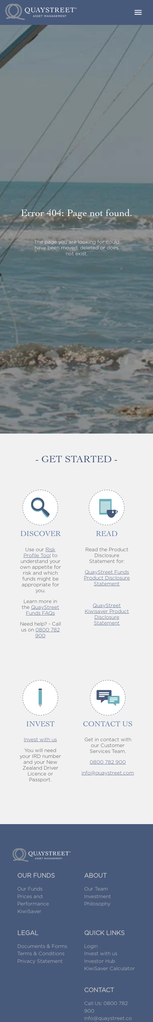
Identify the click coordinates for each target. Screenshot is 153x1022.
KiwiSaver (29, 911)
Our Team (96, 889)
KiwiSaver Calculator (109, 968)
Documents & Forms (42, 946)
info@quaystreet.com (107, 773)
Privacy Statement (40, 961)
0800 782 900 (108, 762)
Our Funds (29, 889)
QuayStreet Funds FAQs (42, 610)
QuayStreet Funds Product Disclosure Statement (107, 578)
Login (91, 946)
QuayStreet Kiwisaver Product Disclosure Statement (107, 614)
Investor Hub (99, 961)
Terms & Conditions (40, 953)
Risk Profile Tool (39, 552)
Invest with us (40, 739)
